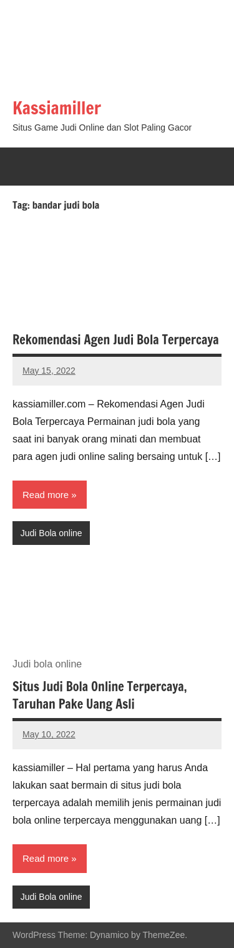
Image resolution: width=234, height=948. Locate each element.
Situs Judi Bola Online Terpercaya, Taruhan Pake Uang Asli (99, 695)
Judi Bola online (51, 533)
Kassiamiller (56, 108)
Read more (45, 494)
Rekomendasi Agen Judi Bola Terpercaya (115, 340)
